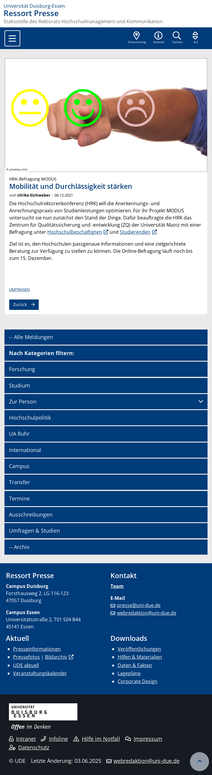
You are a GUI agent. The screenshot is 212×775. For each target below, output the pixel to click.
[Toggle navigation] (12, 38)
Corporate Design (138, 681)
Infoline (54, 738)
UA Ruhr (19, 433)
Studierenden (135, 232)
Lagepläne (129, 673)
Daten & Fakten (135, 665)
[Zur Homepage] (106, 6)
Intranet (22, 738)
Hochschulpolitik (30, 417)
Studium (19, 385)
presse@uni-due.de (138, 605)
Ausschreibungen (30, 514)
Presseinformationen (37, 649)
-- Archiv (19, 546)
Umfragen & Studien (34, 530)
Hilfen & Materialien (140, 657)
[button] (158, 38)
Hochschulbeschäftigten (74, 232)
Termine (19, 498)
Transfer (19, 482)
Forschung (22, 369)
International (25, 450)
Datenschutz (29, 747)
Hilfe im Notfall (96, 738)
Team (117, 586)
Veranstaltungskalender (40, 673)
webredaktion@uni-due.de (146, 613)
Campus (19, 466)
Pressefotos (26, 657)
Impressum (143, 738)
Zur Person (22, 401)
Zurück (20, 304)
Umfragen (19, 289)
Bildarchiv (56, 657)
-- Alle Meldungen (31, 337)
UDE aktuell (26, 665)
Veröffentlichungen (139, 649)
